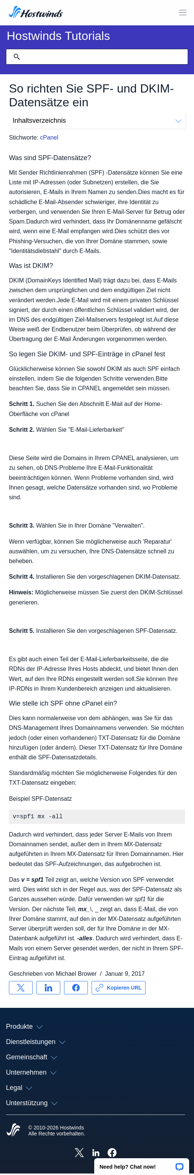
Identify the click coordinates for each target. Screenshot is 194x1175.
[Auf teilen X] (21, 989)
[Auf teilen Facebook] (76, 989)
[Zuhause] (35, 12)
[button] (141, 1164)
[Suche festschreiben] (16, 56)
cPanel (49, 137)
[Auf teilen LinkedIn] (48, 989)
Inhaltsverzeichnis (97, 120)
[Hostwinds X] (79, 1155)
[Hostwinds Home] (13, 1132)
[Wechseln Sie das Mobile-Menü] (183, 12)
